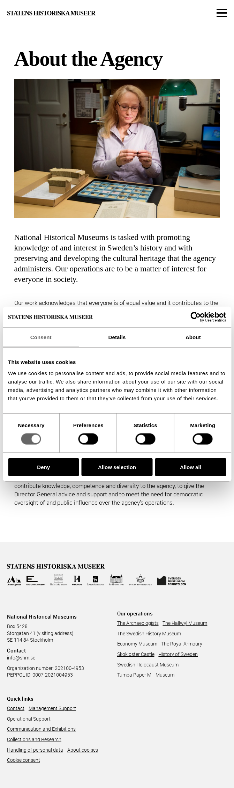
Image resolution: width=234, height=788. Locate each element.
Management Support (52, 708)
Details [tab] (117, 337)
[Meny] (222, 13)
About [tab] (193, 337)
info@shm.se (21, 657)
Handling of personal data (35, 749)
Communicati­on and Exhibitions (41, 728)
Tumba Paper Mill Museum (145, 674)
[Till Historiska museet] (77, 580)
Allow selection (117, 467)
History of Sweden (178, 654)
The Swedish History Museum (149, 633)
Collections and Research (34, 739)
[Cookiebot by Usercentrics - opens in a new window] (195, 317)
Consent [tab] (41, 337)
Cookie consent (23, 760)
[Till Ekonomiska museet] (36, 580)
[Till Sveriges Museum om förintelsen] (171, 580)
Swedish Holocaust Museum (148, 664)
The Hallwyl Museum (185, 623)
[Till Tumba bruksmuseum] (140, 580)
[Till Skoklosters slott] (116, 580)
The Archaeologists (138, 623)
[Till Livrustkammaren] (95, 580)
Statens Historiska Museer (51, 13)
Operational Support (29, 718)
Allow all (190, 467)
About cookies (82, 749)
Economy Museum (137, 643)
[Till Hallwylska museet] (58, 580)
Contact (15, 708)
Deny (43, 467)
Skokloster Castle (135, 654)
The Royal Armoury (181, 643)
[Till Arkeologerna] (14, 580)
